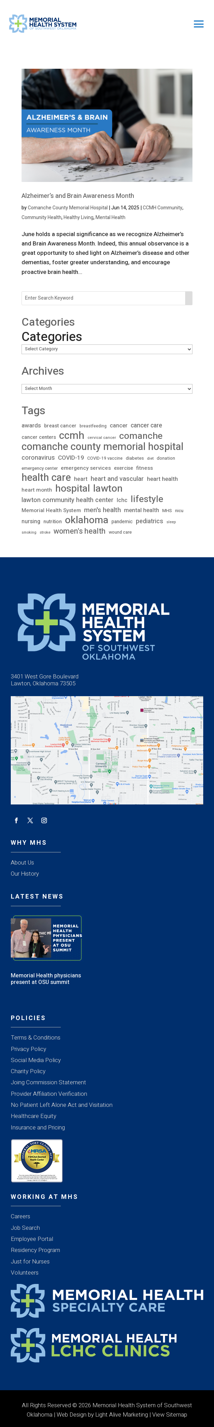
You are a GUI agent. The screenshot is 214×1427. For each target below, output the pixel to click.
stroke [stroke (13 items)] (45, 532)
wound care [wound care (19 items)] (120, 532)
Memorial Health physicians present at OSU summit (46, 978)
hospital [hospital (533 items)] (72, 488)
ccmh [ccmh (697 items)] (71, 435)
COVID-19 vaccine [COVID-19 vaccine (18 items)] (105, 458)
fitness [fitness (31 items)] (144, 468)
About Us (22, 862)
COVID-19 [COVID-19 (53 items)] (71, 457)
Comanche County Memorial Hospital (68, 207)
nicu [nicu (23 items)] (179, 510)
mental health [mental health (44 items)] (141, 510)
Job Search (25, 1228)
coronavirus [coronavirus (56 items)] (38, 457)
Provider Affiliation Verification (49, 1094)
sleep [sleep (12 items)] (171, 522)
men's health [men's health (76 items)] (102, 510)
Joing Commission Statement (48, 1082)
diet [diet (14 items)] (150, 458)
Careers (20, 1216)
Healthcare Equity (33, 1116)
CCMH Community (162, 207)
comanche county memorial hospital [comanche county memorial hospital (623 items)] (102, 447)
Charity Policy (28, 1071)
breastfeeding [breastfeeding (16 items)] (93, 426)
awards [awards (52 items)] (31, 425)
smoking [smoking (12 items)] (29, 532)
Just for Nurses (30, 1261)
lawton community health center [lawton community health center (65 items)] (68, 500)
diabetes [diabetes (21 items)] (135, 458)
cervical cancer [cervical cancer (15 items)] (102, 438)
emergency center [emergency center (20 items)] (40, 468)
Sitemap (176, 1414)
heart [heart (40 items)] (81, 479)
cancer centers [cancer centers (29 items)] (39, 437)
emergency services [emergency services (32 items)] (86, 468)
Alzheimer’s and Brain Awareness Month (78, 196)
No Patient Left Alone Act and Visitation (62, 1105)
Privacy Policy (28, 1049)
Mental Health (110, 217)
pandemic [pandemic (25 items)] (122, 521)
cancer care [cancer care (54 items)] (146, 425)
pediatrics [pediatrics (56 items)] (149, 521)
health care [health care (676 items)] (46, 477)
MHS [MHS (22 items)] (167, 510)
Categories (52, 337)
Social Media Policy (36, 1060)
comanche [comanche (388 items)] (141, 436)
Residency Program (35, 1250)
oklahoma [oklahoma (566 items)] (86, 520)
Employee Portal (32, 1239)
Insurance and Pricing (38, 1127)
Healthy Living (78, 217)
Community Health (41, 217)
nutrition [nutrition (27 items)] (52, 521)
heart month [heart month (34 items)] (37, 490)
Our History (25, 873)
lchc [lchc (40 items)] (122, 500)
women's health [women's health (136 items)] (80, 531)
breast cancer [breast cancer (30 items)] (60, 425)
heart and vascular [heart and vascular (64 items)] (117, 479)
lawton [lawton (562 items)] (108, 488)
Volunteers (25, 1272)
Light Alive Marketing (121, 1414)
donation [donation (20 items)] (166, 458)
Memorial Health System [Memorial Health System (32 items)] (51, 510)
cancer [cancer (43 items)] (118, 426)
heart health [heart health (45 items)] (162, 479)
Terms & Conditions (35, 1037)
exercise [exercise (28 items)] (123, 468)
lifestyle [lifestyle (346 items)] (147, 499)
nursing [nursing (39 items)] (31, 521)
